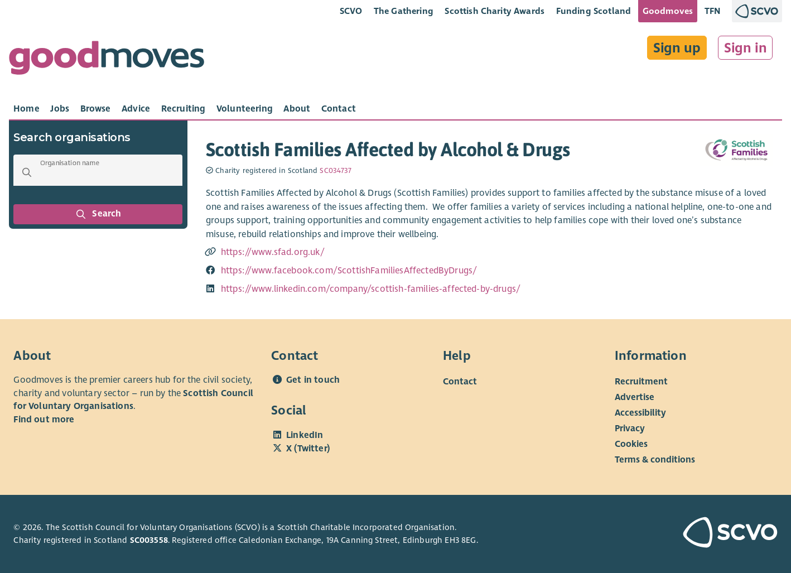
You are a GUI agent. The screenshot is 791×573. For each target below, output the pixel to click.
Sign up (677, 48)
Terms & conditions (655, 459)
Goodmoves (668, 11)
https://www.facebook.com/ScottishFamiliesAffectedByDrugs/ (349, 270)
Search (98, 214)
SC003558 (149, 540)
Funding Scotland (593, 11)
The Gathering (403, 11)
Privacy (630, 428)
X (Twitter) (308, 448)
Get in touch (313, 380)
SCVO (351, 11)
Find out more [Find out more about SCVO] (43, 419)
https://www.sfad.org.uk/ (273, 252)
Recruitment (641, 381)
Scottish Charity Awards (494, 11)
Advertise (634, 397)
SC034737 (335, 170)
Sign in (745, 48)
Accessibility (640, 412)
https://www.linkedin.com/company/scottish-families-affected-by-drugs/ (370, 289)
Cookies (631, 444)
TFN (713, 11)
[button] (26, 172)
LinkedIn (304, 435)
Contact (460, 381)
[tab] (26, 108)
